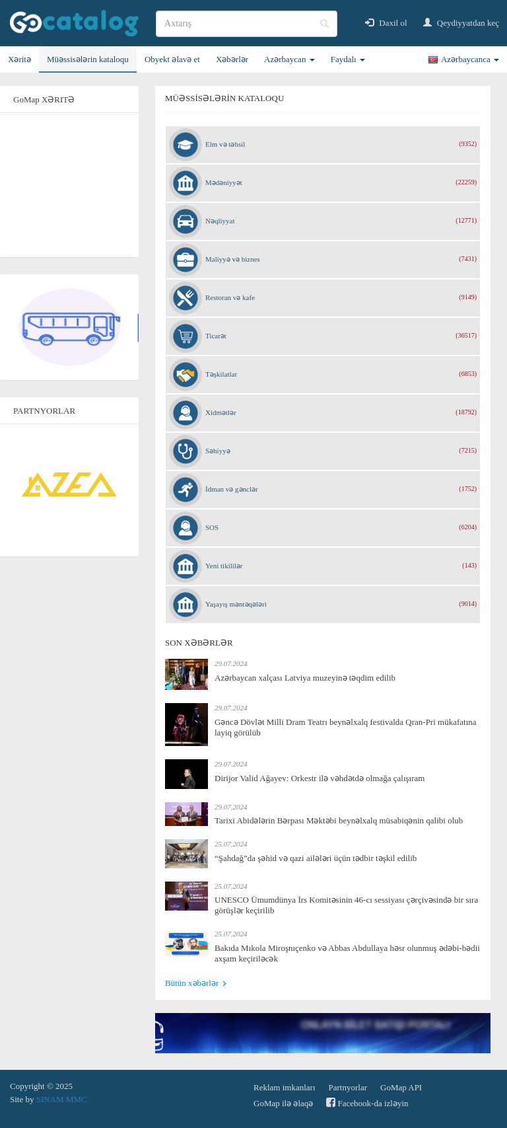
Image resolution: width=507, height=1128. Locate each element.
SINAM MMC (61, 1099)
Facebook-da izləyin (367, 1102)
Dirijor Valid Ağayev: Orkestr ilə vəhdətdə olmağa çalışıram (319, 778)
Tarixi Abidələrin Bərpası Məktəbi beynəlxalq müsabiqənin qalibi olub (339, 820)
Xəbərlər (232, 59)
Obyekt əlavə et (172, 59)
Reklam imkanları (285, 1087)
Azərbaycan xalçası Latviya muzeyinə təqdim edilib (305, 678)
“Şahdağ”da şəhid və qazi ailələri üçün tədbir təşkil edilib (316, 858)
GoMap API (401, 1087)
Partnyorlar (348, 1087)
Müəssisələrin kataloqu (88, 59)
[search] (246, 24)
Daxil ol (386, 23)
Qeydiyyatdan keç (461, 23)
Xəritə (19, 59)
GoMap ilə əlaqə (283, 1103)
